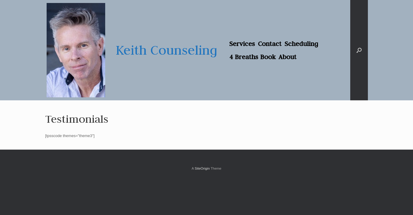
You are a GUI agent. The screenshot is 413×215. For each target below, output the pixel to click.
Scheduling (301, 43)
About (287, 57)
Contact (270, 43)
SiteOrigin (202, 168)
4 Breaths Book (252, 57)
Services (242, 43)
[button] (359, 50)
